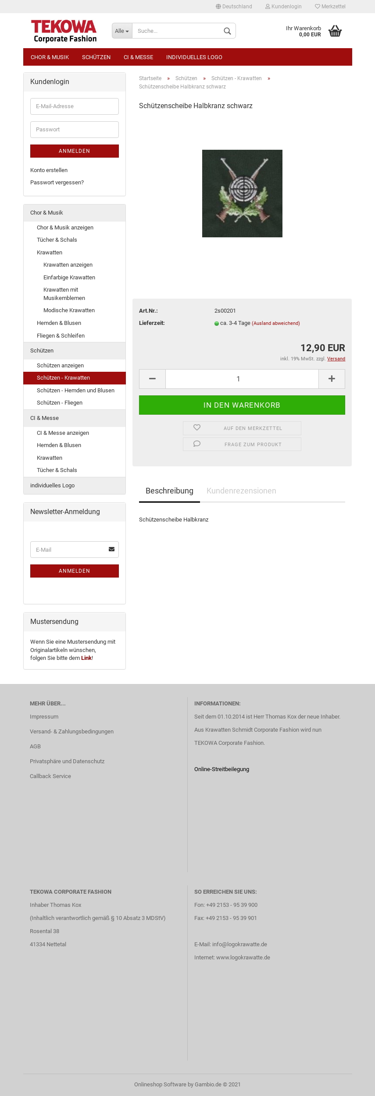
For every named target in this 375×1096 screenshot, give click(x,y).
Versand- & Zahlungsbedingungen (72, 731)
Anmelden (74, 151)
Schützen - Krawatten (63, 377)
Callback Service (50, 776)
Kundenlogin (283, 7)
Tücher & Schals (57, 239)
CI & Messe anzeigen (63, 433)
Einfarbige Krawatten (69, 277)
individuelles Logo (194, 57)
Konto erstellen (49, 170)
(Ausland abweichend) (276, 323)
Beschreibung (169, 490)
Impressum (44, 716)
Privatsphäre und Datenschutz (67, 761)
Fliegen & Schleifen (61, 335)
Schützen (96, 57)
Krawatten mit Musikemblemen (64, 293)
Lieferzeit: (152, 323)
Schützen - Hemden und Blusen (75, 390)
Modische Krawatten (69, 310)
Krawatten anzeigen (68, 264)
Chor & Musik (50, 57)
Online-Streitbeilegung (221, 769)
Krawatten (49, 252)
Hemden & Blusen (59, 323)
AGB (35, 746)
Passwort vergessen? (57, 182)
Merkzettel (330, 7)
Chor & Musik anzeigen (65, 227)
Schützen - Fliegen (59, 402)
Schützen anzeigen (60, 365)
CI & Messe (138, 57)
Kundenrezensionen (241, 490)
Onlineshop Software (160, 1084)
